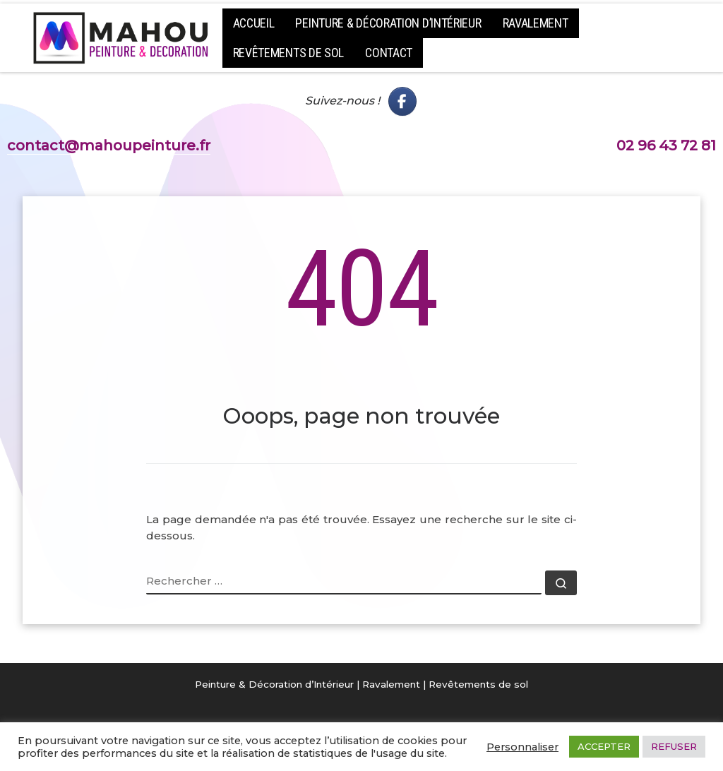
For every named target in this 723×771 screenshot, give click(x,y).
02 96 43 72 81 (666, 145)
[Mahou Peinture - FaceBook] (402, 101)
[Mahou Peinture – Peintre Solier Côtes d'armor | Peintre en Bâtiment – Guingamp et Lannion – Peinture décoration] (121, 35)
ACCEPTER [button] (604, 746)
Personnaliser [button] (522, 747)
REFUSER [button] (674, 746)
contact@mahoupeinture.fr (108, 145)
